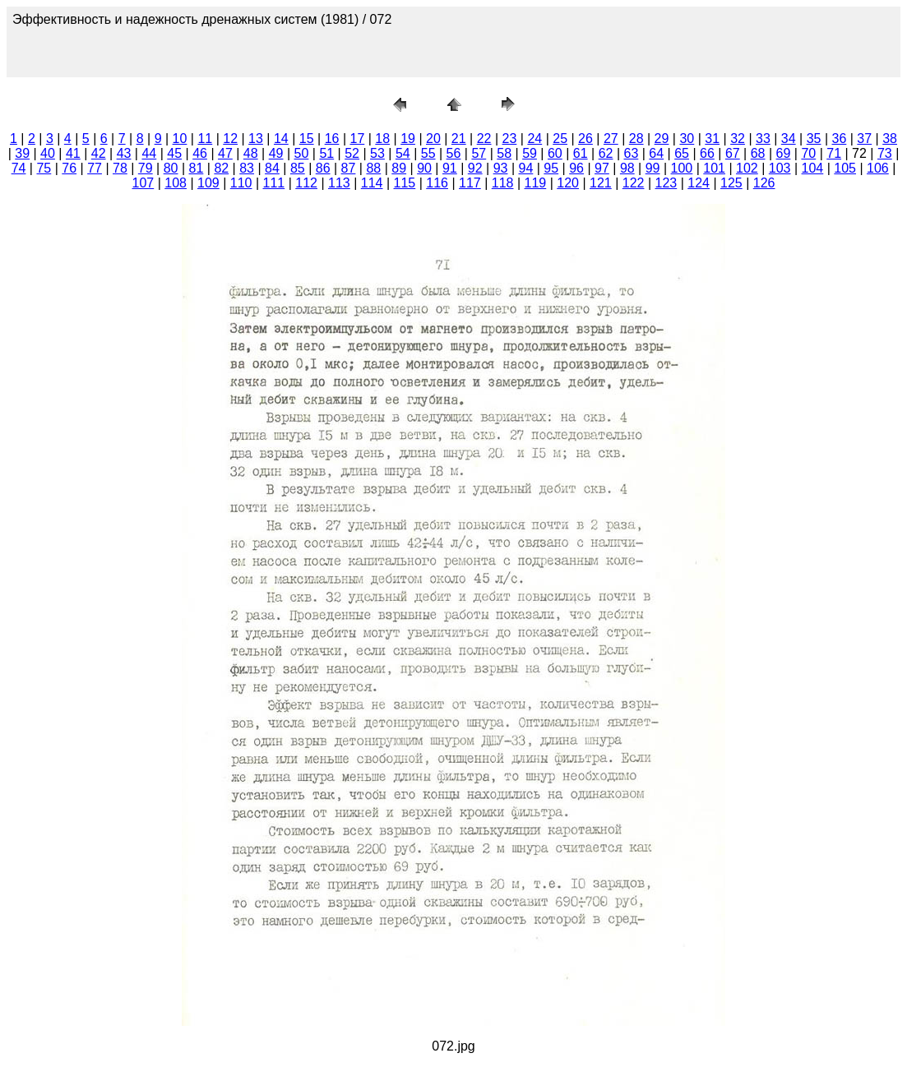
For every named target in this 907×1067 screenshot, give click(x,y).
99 (653, 168)
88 (373, 168)
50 (301, 153)
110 (241, 183)
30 (686, 139)
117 (470, 183)
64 (656, 153)
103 (780, 168)
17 (356, 139)
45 (174, 153)
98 (627, 168)
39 (22, 153)
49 (276, 153)
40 (47, 153)
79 (145, 168)
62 (606, 153)
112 (306, 183)
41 (73, 153)
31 (712, 139)
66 (707, 153)
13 (255, 139)
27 (611, 139)
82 (221, 168)
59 (529, 153)
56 (454, 153)
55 (428, 153)
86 (323, 168)
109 (208, 183)
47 (225, 153)
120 (568, 183)
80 (171, 168)
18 (382, 139)
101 (714, 168)
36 (839, 139)
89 (398, 168)
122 (633, 183)
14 (281, 139)
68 (758, 153)
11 (204, 139)
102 (747, 168)
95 (551, 168)
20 (433, 139)
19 (407, 139)
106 (878, 168)
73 (884, 153)
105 (845, 168)
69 (783, 153)
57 (478, 153)
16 (332, 139)
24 (534, 139)
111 (274, 183)
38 (889, 139)
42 (98, 153)
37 (864, 139)
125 (731, 183)
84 (272, 168)
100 (682, 168)
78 (120, 168)
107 (143, 183)
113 (339, 183)
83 (246, 168)
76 (69, 168)
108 (175, 183)
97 (602, 168)
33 (763, 139)
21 (458, 139)
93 (500, 168)
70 (808, 153)
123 (666, 183)
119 (536, 183)
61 (580, 153)
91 (449, 168)
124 (698, 183)
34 (788, 139)
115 (405, 183)
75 (43, 168)
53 (377, 153)
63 (631, 153)
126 (764, 183)
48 (250, 153)
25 (560, 139)
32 (737, 139)
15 (306, 139)
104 (813, 168)
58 (504, 153)
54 (403, 153)
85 (297, 168)
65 (681, 153)
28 (636, 139)
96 (576, 168)
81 (196, 168)
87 (348, 168)
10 (180, 139)
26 (585, 139)
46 (199, 153)
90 (424, 168)
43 (124, 153)
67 (732, 153)
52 (352, 153)
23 (509, 139)
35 (814, 139)
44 (148, 153)
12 (230, 139)
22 (484, 139)
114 (372, 183)
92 (475, 168)
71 (833, 153)
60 (555, 153)
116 (437, 183)
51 (326, 153)
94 (526, 168)
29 (662, 139)
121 (601, 183)
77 (94, 168)
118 (503, 183)
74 (19, 168)
